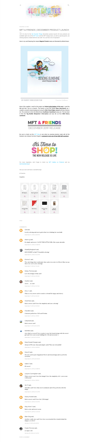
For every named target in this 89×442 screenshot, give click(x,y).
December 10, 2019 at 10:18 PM (32, 244)
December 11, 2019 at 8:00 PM (32, 325)
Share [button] (20, 220)
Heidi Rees (28, 301)
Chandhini (28, 311)
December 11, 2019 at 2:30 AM (32, 276)
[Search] (68, 4)
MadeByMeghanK (30, 249)
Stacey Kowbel (29, 396)
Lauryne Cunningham (31, 373)
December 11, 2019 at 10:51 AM (32, 306)
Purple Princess (29, 428)
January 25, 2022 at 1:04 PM (32, 433)
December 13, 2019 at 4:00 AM (32, 411)
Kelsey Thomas (29, 271)
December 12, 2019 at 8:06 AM (32, 358)
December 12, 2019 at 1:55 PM (32, 380)
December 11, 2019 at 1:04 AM (32, 266)
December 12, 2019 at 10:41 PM (32, 391)
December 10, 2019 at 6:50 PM (32, 234)
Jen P (26, 385)
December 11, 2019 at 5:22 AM (32, 296)
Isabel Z (27, 363)
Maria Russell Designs (31, 342)
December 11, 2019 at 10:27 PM (32, 337)
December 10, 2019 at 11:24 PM (32, 254)
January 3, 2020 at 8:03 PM (32, 423)
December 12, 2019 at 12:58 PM (32, 368)
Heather (27, 281)
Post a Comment (24, 437)
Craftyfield (28, 321)
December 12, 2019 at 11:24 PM (32, 401)
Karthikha (27, 331)
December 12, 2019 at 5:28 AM (32, 347)
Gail (26, 229)
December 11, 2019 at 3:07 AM (32, 286)
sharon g (27, 239)
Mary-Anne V (29, 406)
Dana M (27, 352)
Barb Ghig (28, 416)
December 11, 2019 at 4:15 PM (32, 316)
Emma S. (27, 259)
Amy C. (27, 291)
